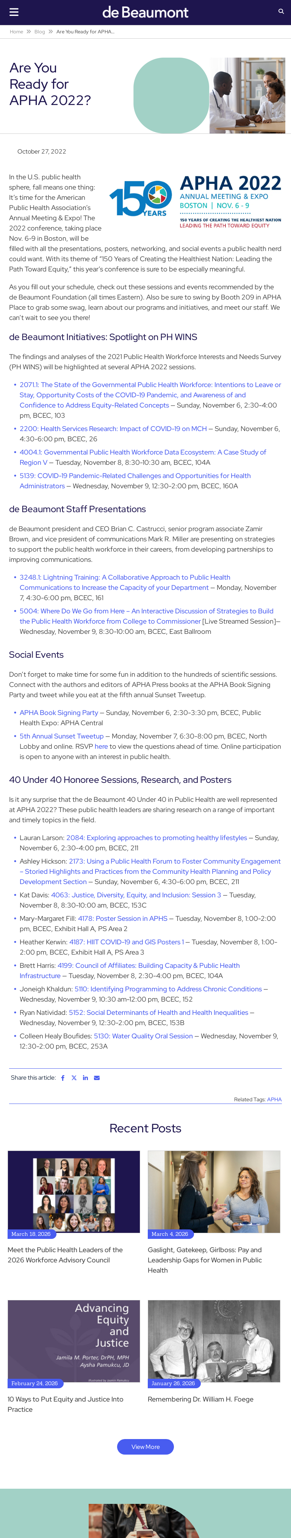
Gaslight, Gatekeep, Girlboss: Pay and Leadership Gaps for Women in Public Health (205, 1260)
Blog (39, 31)
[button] (281, 12)
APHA (274, 1099)
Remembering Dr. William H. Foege (200, 1399)
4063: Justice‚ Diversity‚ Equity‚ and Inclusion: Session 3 (136, 895)
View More (145, 1447)
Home (16, 31)
